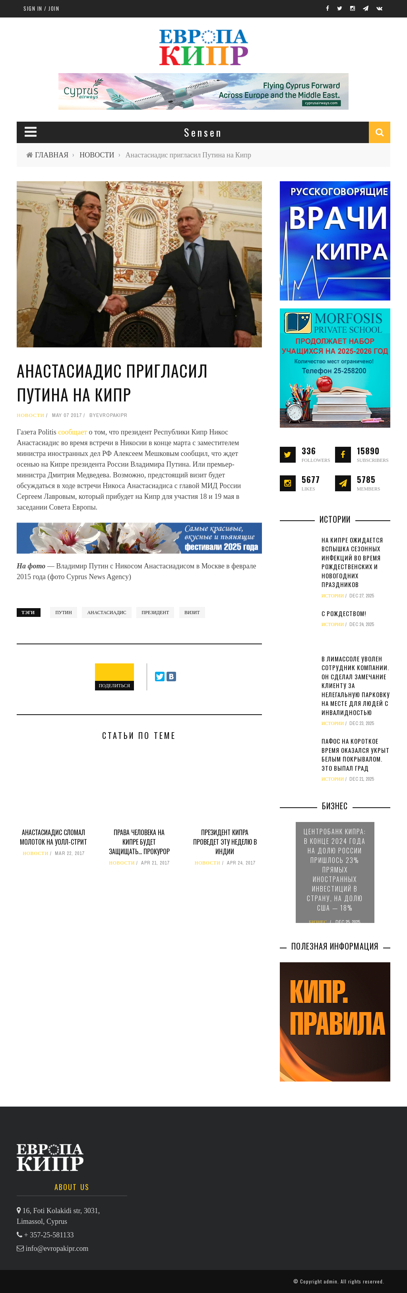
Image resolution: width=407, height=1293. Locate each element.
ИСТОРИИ (333, 596)
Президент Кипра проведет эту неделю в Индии (225, 842)
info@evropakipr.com (57, 1248)
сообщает (73, 432)
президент (155, 612)
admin (330, 1281)
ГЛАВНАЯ (51, 155)
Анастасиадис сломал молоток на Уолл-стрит (53, 837)
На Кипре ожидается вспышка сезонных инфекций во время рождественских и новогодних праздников (352, 562)
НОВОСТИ (96, 155)
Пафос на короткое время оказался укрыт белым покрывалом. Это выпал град (356, 754)
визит (192, 612)
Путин (63, 612)
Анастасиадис (106, 612)
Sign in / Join (41, 8)
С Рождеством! (344, 613)
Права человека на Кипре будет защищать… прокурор (139, 842)
